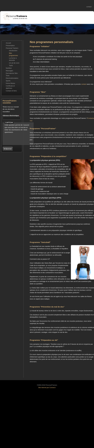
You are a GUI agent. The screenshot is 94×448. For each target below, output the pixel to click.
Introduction (13, 50)
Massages (9, 71)
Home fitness (10, 83)
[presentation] (19, 137)
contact (89, 7)
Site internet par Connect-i (47, 387)
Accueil (8, 43)
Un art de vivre (14, 63)
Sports (8, 81)
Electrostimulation (12, 78)
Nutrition (9, 68)
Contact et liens (11, 91)
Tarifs (11, 65)
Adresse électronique (11, 115)
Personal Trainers (12, 48)
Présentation (10, 45)
